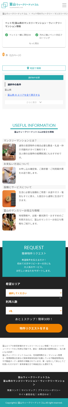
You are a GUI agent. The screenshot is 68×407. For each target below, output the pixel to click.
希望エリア (13, 284)
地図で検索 (35, 68)
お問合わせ (43, 394)
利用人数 (11, 301)
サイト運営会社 (27, 394)
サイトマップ (28, 390)
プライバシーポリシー (49, 390)
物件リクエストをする (34, 328)
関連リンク (13, 390)
